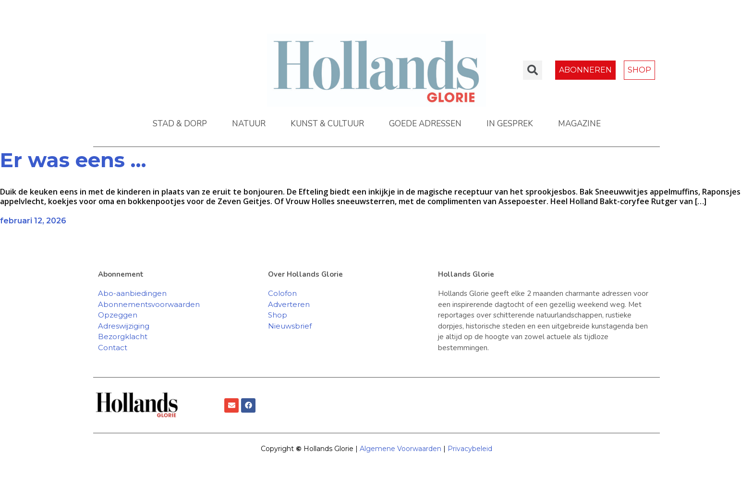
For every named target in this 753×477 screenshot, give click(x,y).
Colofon (282, 293)
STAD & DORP (180, 123)
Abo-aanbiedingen (132, 293)
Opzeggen (117, 314)
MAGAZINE (579, 123)
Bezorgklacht (122, 336)
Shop (277, 314)
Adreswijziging (123, 325)
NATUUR (249, 123)
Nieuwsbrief (290, 325)
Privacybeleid (470, 448)
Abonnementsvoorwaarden (149, 304)
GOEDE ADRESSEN (425, 123)
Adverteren (289, 304)
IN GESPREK (509, 123)
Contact (112, 347)
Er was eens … (73, 159)
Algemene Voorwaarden (400, 448)
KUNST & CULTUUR (327, 123)
